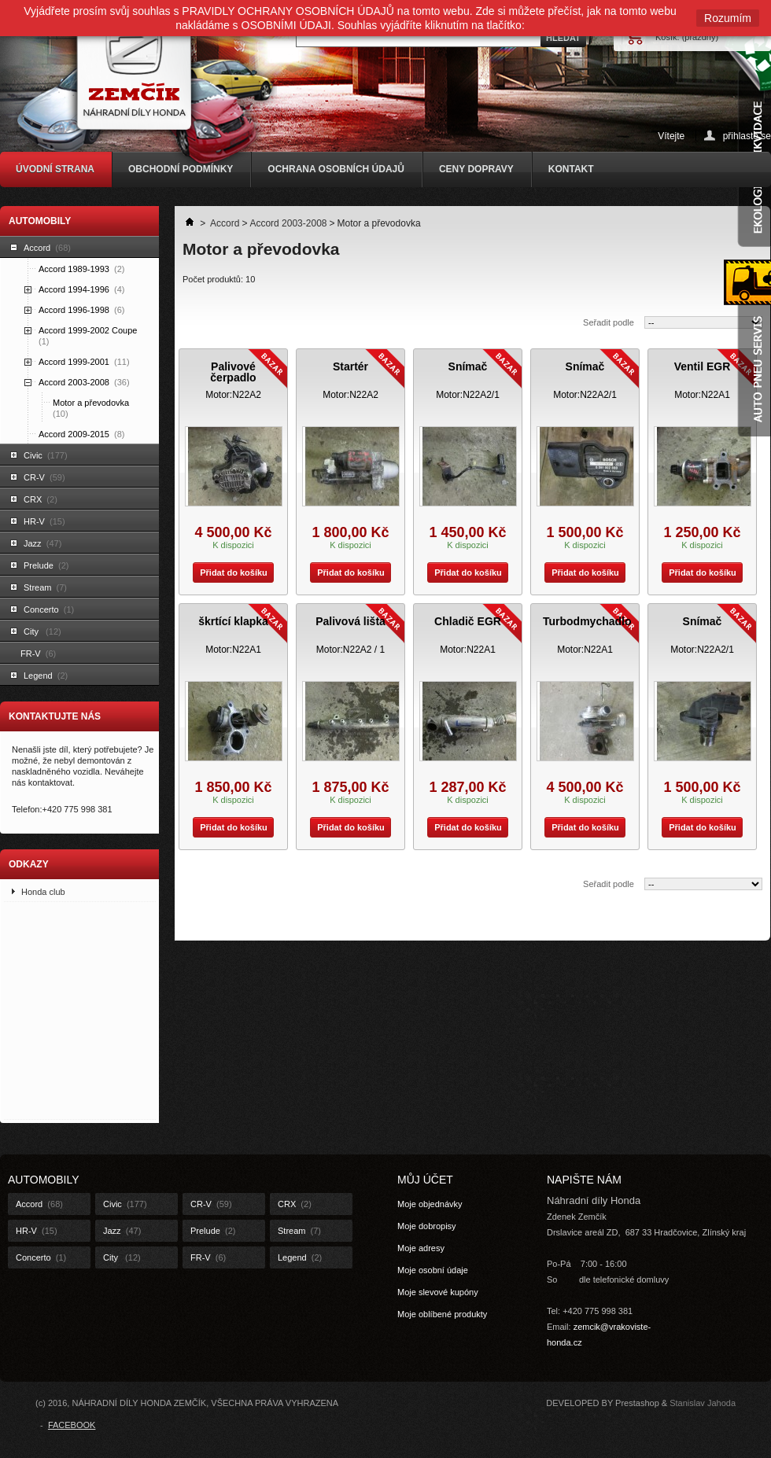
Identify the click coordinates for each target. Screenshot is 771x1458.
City (42, 631)
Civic (46, 455)
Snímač (468, 366)
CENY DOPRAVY (476, 169)
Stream (45, 587)
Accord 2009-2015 (81, 434)
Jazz (42, 543)
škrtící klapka (233, 621)
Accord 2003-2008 (84, 382)
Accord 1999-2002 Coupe (89, 336)
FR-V (38, 653)
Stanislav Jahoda (703, 1403)
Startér (350, 366)
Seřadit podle (608, 322)
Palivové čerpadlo (233, 372)
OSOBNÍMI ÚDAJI (286, 25)
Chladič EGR (467, 621)
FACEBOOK (72, 1425)
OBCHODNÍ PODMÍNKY (180, 169)
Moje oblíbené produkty (442, 1314)
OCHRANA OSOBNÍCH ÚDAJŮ (335, 169)
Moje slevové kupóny (437, 1292)
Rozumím (727, 18)
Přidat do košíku (230, 572)
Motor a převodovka (92, 408)
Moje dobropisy (426, 1226)
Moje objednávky (430, 1204)
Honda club (43, 892)
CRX (40, 499)
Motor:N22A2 (233, 394)
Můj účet (425, 1179)
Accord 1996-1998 (81, 310)
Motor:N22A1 (702, 394)
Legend (46, 675)
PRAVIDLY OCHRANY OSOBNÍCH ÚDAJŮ (288, 11)
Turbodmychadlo (587, 621)
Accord (47, 247)
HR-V (44, 521)
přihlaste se (747, 136)
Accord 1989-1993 (81, 269)
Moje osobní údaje (432, 1270)
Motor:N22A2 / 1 (350, 649)
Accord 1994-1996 (81, 289)
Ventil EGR (702, 366)
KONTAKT (571, 169)
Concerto (49, 609)
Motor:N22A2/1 (468, 394)
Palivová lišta (350, 621)
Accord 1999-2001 (84, 361)
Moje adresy (421, 1248)
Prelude (46, 565)
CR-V (44, 477)
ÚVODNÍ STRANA (55, 169)
